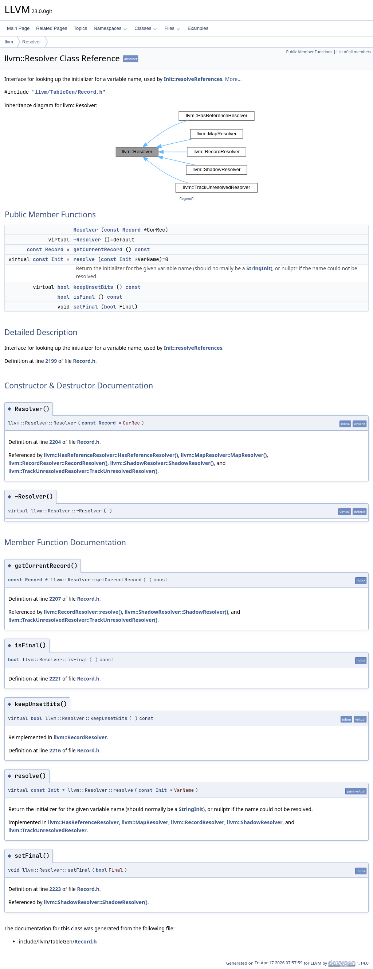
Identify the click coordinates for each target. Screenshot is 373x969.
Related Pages (51, 28)
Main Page (18, 28)
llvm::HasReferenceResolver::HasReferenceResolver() (111, 454)
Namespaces (110, 28)
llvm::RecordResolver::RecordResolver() (57, 463)
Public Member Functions (309, 51)
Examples (198, 28)
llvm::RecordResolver (80, 737)
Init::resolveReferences (193, 78)
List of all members (354, 51)
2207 (55, 598)
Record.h (84, 360)
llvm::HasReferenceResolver (83, 822)
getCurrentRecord (97, 249)
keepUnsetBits (93, 287)
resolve (84, 259)
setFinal (85, 306)
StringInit (258, 268)
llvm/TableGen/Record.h (68, 92)
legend (186, 198)
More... (233, 78)
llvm (9, 41)
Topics (80, 28)
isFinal (84, 297)
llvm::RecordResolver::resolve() (83, 611)
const (111, 229)
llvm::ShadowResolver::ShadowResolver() (162, 463)
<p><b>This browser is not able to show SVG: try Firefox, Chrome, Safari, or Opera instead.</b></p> (186, 152)
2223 (55, 888)
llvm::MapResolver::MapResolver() (224, 454)
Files (172, 28)
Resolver (31, 41)
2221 (55, 678)
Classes (145, 28)
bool (63, 287)
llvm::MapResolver (145, 822)
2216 (55, 750)
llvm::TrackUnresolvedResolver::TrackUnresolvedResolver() (82, 471)
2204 (55, 441)
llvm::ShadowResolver (254, 822)
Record (131, 229)
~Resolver (87, 239)
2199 (51, 360)
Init (57, 259)
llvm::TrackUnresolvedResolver (47, 830)
